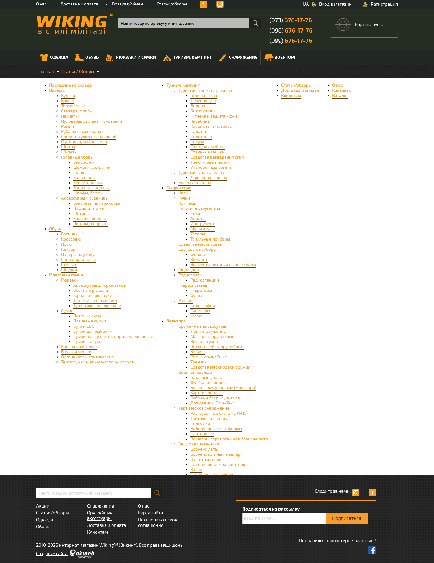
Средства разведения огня (217, 157)
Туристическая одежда (201, 172)
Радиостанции (204, 280)
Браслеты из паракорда (97, 203)
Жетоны (81, 213)
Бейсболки (84, 162)
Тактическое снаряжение (203, 408)
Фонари (198, 254)
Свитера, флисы (77, 111)
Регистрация (384, 4)
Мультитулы (202, 228)
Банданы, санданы (91, 187)
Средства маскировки (200, 244)
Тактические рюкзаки (95, 300)
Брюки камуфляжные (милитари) (223, 387)
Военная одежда (195, 372)
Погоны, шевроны (90, 223)
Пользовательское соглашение (157, 522)
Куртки (68, 95)
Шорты (68, 146)
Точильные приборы (210, 239)
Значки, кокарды (90, 218)
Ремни (67, 126)
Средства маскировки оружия (220, 367)
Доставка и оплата (79, 4)
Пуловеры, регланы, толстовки (91, 121)
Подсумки (200, 423)
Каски (196, 469)
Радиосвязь (190, 275)
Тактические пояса (209, 418)
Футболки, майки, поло (84, 141)
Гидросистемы (192, 285)
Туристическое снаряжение (206, 90)
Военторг (280, 57)
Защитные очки (206, 459)
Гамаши (68, 249)
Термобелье (73, 106)
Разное (185, 300)
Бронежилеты (204, 449)
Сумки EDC (83, 326)
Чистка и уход (204, 341)
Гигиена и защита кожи (213, 116)
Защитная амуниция (198, 444)
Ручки (184, 198)
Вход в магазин (335, 4)
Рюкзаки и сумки (131, 57)
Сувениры (200, 310)
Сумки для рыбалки (92, 331)
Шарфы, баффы (88, 193)
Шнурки (69, 269)
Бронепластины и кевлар (215, 454)
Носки (67, 244)
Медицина (188, 269)
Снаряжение (238, 57)
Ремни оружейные (208, 357)
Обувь (87, 57)
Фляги (196, 295)
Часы (183, 193)
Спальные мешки (207, 152)
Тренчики (199, 362)
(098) (291, 30)
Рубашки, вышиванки (82, 131)
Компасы (187, 203)
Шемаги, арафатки (92, 167)
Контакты (341, 90)
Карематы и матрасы (211, 126)
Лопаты (198, 218)
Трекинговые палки (210, 162)
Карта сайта (150, 513)
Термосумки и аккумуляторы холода (97, 362)
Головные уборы (77, 157)
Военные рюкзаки (91, 290)
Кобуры (197, 351)
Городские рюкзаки (92, 295)
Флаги (196, 316)
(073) (290, 20)
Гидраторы (201, 290)
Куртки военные (206, 392)
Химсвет (199, 259)
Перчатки (70, 116)
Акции (42, 506)
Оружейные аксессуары (202, 326)
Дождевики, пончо (208, 177)
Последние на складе (70, 85)
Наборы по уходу (77, 254)
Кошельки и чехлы (79, 346)
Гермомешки (203, 111)
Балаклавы (84, 177)
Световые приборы (197, 249)
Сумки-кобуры (87, 341)
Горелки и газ (203, 95)
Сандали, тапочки (78, 259)
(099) (290, 41)
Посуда (197, 141)
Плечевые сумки (89, 321)
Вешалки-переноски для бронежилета (229, 439)
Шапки (80, 172)
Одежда (54, 57)
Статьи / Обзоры (77, 71)
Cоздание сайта (52, 553)
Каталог (340, 95)
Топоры (197, 234)
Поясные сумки (88, 316)
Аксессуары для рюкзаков (99, 285)
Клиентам (291, 95)
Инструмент (202, 223)
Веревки (199, 106)
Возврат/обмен (127, 4)
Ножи (195, 213)
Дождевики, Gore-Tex (211, 403)
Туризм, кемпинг (187, 58)
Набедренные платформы (216, 428)
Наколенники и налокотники (219, 464)
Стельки (69, 264)
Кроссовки (71, 239)
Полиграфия (202, 305)
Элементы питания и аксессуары (223, 264)
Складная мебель (207, 146)
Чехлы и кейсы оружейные (217, 346)
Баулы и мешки (76, 351)
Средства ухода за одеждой (88, 136)
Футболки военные (209, 382)
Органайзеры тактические (87, 357)
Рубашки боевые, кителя (215, 398)
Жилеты (69, 152)
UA (306, 4)
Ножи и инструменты (199, 208)
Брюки (67, 100)
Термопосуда (203, 100)
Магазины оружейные (212, 336)
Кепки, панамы (88, 182)
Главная (46, 71)
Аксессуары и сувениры (84, 198)
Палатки (198, 131)
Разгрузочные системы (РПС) (219, 413)
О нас (41, 4)
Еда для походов (194, 182)
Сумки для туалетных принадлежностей (113, 336)
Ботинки (69, 234)
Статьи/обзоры (172, 4)
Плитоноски (202, 433)
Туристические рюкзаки (97, 305)
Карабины (200, 121)
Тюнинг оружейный (209, 331)
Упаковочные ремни (210, 167)
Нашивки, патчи (89, 208)
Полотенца (201, 136)
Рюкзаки (70, 280)
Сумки (67, 310)
